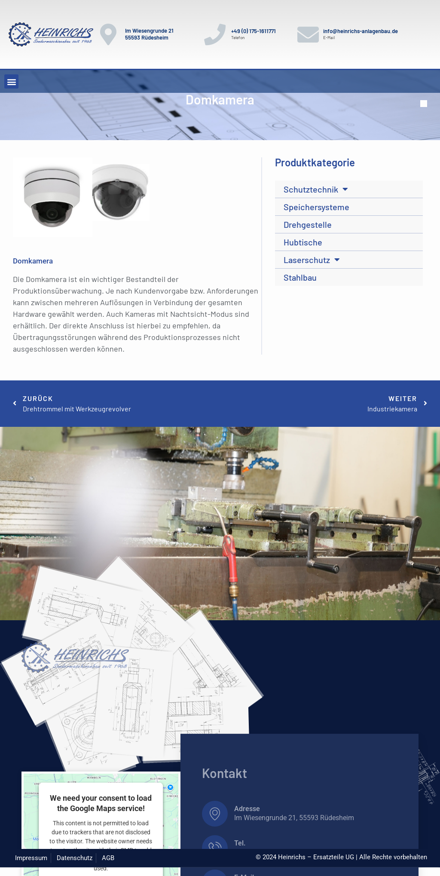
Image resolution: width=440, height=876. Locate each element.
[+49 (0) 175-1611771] (215, 34)
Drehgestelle (308, 224)
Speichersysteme (316, 207)
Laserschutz (312, 259)
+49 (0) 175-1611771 (253, 31)
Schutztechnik (316, 189)
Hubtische (303, 242)
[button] (11, 81)
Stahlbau (300, 277)
